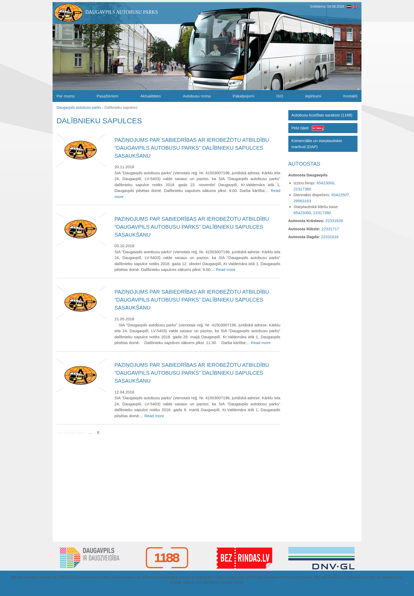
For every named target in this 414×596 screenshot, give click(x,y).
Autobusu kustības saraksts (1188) (321, 115)
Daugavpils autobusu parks (121, 12)
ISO (279, 96)
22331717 (330, 229)
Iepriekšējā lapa (70, 432)
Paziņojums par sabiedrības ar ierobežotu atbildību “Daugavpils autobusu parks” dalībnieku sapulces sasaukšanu (191, 148)
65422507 (340, 195)
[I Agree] (407, 583)
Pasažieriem (108, 96)
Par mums (65, 96)
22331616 (330, 236)
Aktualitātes (150, 96)
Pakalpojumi (243, 96)
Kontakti (350, 96)
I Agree (208, 589)
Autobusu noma (197, 96)
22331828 (334, 220)
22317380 (302, 189)
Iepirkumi (313, 96)
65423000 (325, 183)
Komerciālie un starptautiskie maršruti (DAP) (316, 143)
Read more (226, 269)
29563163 (302, 201)
